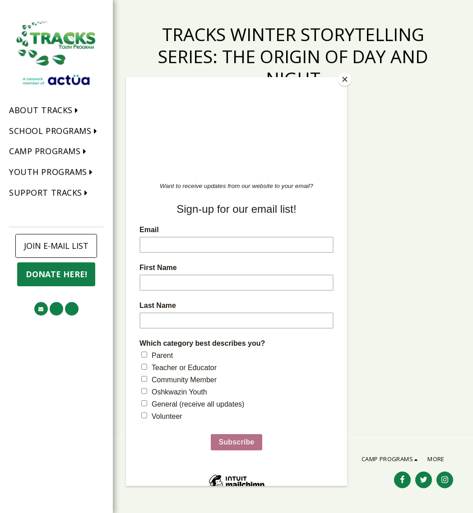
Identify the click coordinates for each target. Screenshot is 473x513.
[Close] (345, 79)
